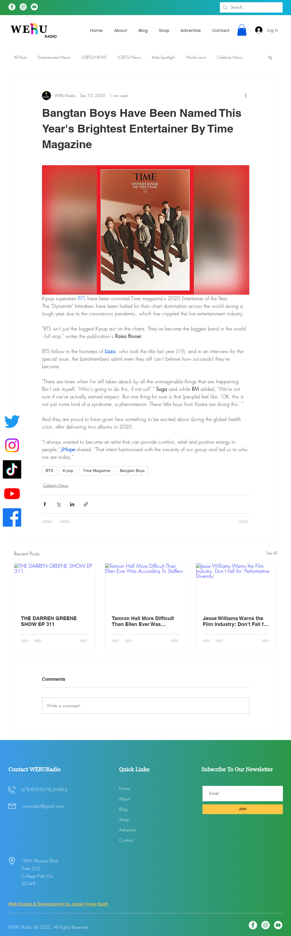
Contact (126, 840)
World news (196, 57)
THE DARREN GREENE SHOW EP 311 (49, 621)
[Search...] (251, 7)
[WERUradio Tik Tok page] (12, 469)
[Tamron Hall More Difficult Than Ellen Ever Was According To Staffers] (145, 586)
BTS (49, 470)
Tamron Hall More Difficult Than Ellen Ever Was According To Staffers (143, 621)
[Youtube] (12, 493)
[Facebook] (11, 6)
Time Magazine (96, 470)
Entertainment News (54, 57)
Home (124, 788)
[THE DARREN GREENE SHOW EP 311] (54, 586)
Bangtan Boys (132, 470)
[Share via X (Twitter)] (58, 504)
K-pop (68, 470)
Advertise (127, 830)
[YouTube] (34, 6)
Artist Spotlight (163, 57)
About (124, 799)
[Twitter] (12, 421)
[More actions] (246, 95)
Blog (123, 809)
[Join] (242, 809)
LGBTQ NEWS (94, 57)
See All (271, 553)
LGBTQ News (129, 57)
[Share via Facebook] (44, 504)
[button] (242, 30)
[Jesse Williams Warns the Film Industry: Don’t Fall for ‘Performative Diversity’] (236, 586)
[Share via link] (86, 504)
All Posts (20, 57)
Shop (124, 819)
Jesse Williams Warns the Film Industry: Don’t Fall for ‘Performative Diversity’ (236, 621)
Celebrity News (229, 57)
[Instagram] (23, 6)
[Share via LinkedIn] (72, 504)
